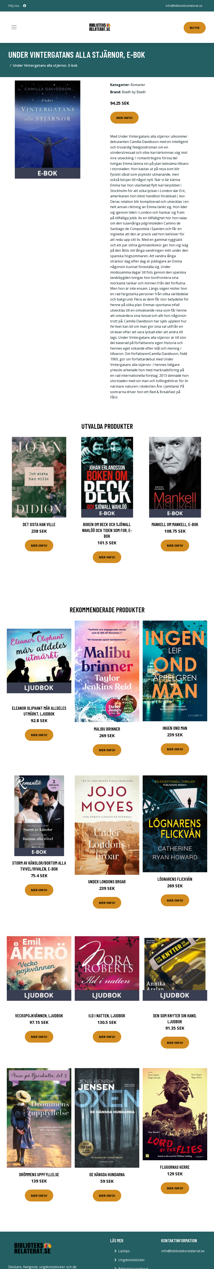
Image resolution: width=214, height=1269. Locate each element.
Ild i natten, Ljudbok (107, 1015)
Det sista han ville (39, 524)
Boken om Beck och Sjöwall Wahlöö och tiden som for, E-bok (107, 530)
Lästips (124, 1251)
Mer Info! (124, 118)
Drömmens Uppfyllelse (39, 1174)
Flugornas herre (175, 1167)
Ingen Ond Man (175, 728)
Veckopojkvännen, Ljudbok (39, 1015)
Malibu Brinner (107, 728)
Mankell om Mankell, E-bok (175, 524)
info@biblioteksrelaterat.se (184, 6)
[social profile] (24, 6)
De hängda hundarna (107, 1174)
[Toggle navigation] (14, 27)
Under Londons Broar (107, 881)
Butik (195, 27)
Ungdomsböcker (131, 1260)
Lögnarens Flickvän (175, 879)
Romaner (138, 84)
